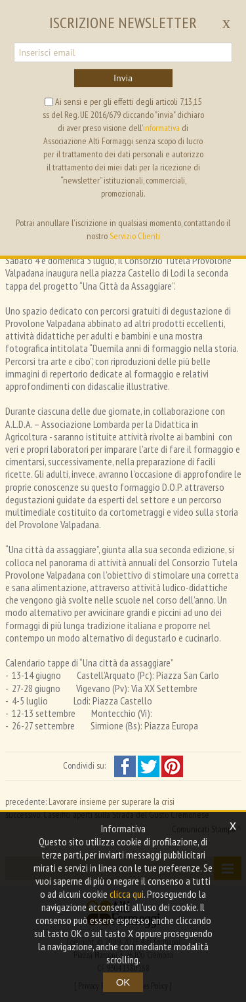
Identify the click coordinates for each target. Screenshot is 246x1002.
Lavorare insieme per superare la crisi (111, 801)
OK (123, 982)
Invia (123, 78)
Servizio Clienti (135, 236)
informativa (161, 128)
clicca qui (127, 893)
